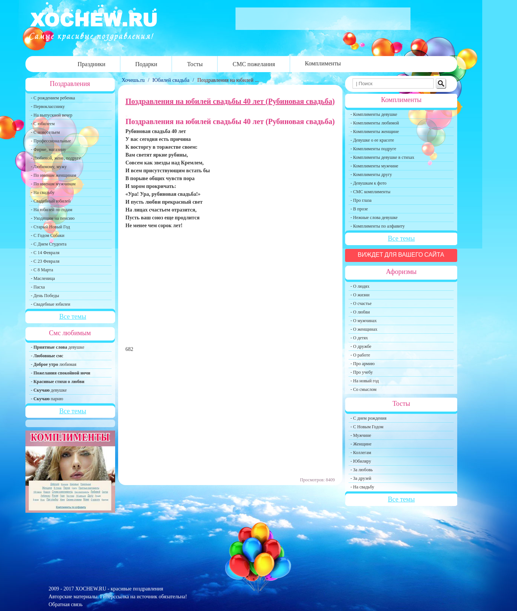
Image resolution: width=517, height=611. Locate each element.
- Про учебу (362, 372)
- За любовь (362, 469)
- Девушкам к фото (369, 183)
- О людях (360, 286)
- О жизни (360, 294)
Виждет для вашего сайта (401, 254)
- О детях (359, 337)
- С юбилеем (43, 123)
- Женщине (361, 444)
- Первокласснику (48, 106)
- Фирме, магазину (48, 149)
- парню (47, 398)
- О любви (360, 312)
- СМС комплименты (371, 191)
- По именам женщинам (53, 175)
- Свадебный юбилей (51, 201)
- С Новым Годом (367, 426)
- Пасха (38, 287)
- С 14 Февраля (45, 252)
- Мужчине (361, 435)
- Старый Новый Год (50, 226)
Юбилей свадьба (171, 80)
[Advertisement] (230, 290)
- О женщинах (364, 329)
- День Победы (45, 295)
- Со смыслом (364, 389)
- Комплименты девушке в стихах (383, 157)
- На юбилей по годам (52, 209)
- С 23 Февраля (45, 261)
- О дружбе (361, 346)
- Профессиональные (51, 141)
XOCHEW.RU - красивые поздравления (119, 589)
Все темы (72, 316)
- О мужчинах (364, 320)
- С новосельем (45, 132)
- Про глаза (361, 200)
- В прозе (359, 209)
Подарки (146, 64)
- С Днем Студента (49, 244)
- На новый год (365, 380)
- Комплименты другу (371, 174)
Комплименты (323, 63)
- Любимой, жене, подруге (56, 158)
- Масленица (43, 278)
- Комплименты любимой (375, 123)
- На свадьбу (43, 192)
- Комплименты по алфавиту (378, 226)
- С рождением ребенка (53, 98)
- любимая (54, 364)
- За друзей (361, 478)
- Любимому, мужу (49, 166)
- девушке (57, 347)
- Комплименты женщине (375, 131)
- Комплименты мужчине (374, 166)
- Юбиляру (361, 461)
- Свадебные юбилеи (50, 304)
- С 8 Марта (42, 269)
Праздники (91, 64)
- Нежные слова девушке (374, 217)
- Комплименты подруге (373, 148)
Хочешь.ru (134, 80)
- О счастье (361, 303)
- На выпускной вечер (52, 115)
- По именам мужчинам (53, 183)
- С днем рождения (369, 418)
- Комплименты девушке (374, 114)
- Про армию (363, 363)
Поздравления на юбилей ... (228, 80)
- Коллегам (361, 452)
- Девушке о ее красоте (372, 140)
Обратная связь (66, 604)
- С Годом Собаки (48, 235)
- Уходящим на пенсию (53, 218)
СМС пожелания (254, 64)
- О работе (360, 355)
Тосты (195, 64)
